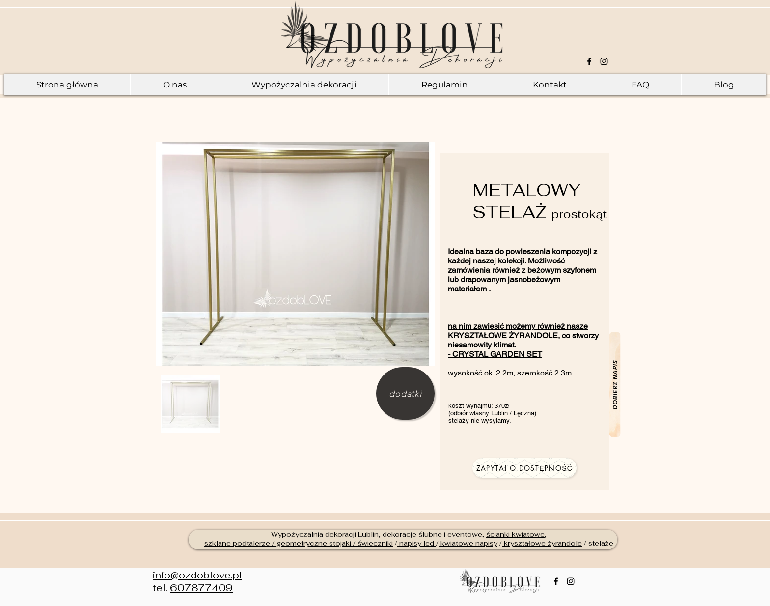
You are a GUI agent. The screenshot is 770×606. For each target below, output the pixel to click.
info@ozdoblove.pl (197, 575)
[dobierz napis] (615, 384)
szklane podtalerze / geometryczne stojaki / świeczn (295, 543)
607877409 (201, 587)
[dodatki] (405, 393)
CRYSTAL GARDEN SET (497, 354)
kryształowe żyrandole (542, 543)
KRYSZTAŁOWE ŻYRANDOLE (503, 335)
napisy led (416, 543)
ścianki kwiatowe (515, 534)
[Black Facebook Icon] (589, 61)
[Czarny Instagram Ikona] (604, 61)
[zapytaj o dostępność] (524, 468)
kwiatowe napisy (468, 543)
